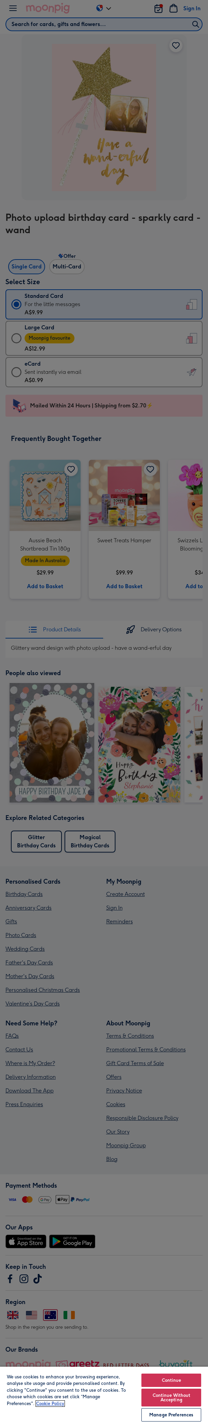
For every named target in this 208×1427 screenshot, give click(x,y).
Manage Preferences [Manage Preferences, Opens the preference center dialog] (171, 1414)
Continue (171, 1380)
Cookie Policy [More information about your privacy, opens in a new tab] (50, 1403)
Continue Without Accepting (171, 1397)
